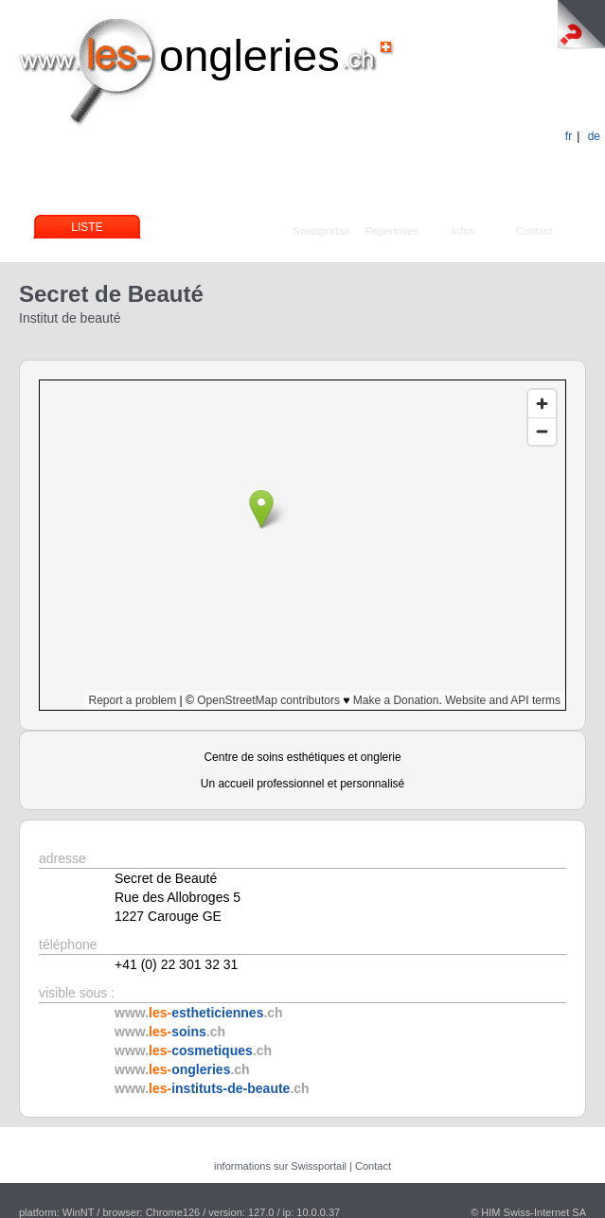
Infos (463, 231)
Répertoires (392, 231)
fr (568, 136)
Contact (534, 231)
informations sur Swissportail (280, 1166)
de (594, 136)
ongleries (249, 55)
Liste (86, 227)
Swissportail (321, 231)
